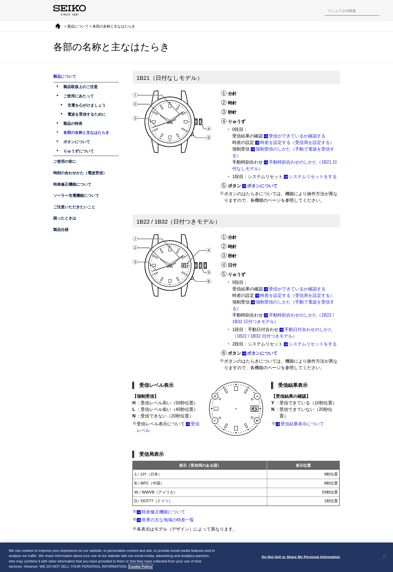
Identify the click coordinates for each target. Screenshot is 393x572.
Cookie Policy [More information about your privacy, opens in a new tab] (140, 568)
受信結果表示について (302, 424)
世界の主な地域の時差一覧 (168, 519)
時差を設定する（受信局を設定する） (297, 142)
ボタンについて (262, 185)
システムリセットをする (313, 176)
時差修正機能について (163, 512)
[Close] (384, 558)
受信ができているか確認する (297, 136)
